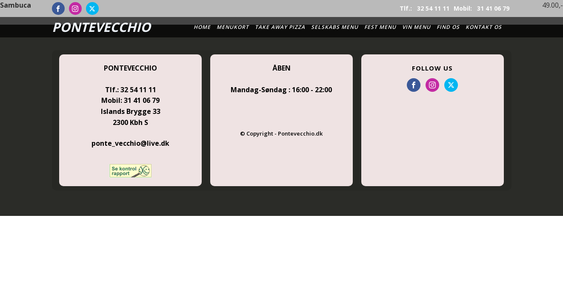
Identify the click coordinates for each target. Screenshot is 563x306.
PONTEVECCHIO (101, 27)
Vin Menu (416, 27)
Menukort (233, 27)
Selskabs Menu (334, 27)
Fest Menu (380, 27)
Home (202, 27)
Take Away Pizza (280, 27)
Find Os (448, 27)
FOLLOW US (432, 68)
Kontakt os (484, 27)
